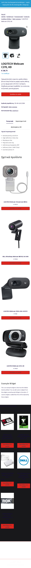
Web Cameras (17, 19)
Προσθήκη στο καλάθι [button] (15, 208)
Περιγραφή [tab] (9, 121)
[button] (26, 26)
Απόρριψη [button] (25, 5)
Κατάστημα (10, 16)
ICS (20, 562)
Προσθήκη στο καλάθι (15, 94)
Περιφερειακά (18, 16)
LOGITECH (15, 110)
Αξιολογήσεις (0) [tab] (16, 127)
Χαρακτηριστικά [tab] (21, 121)
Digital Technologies (18, 565)
